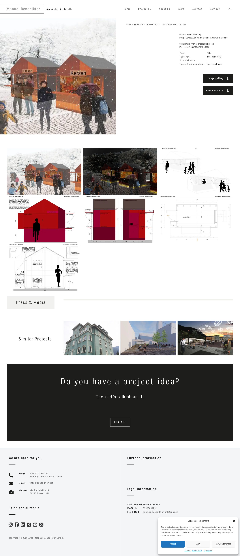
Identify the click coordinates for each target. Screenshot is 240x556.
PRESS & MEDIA (217, 91)
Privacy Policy (197, 551)
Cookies (187, 551)
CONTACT (120, 422)
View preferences (223, 544)
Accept (173, 544)
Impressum (208, 551)
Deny (198, 544)
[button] (233, 521)
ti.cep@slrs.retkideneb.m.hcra (160, 512)
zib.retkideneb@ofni (41, 483)
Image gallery (218, 78)
